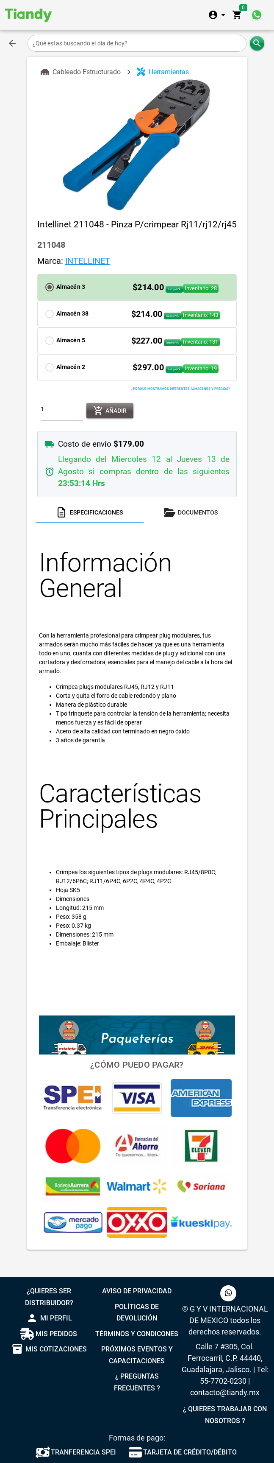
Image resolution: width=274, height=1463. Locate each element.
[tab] (90, 512)
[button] (137, 287)
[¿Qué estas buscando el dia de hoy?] (137, 43)
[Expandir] (218, 14)
